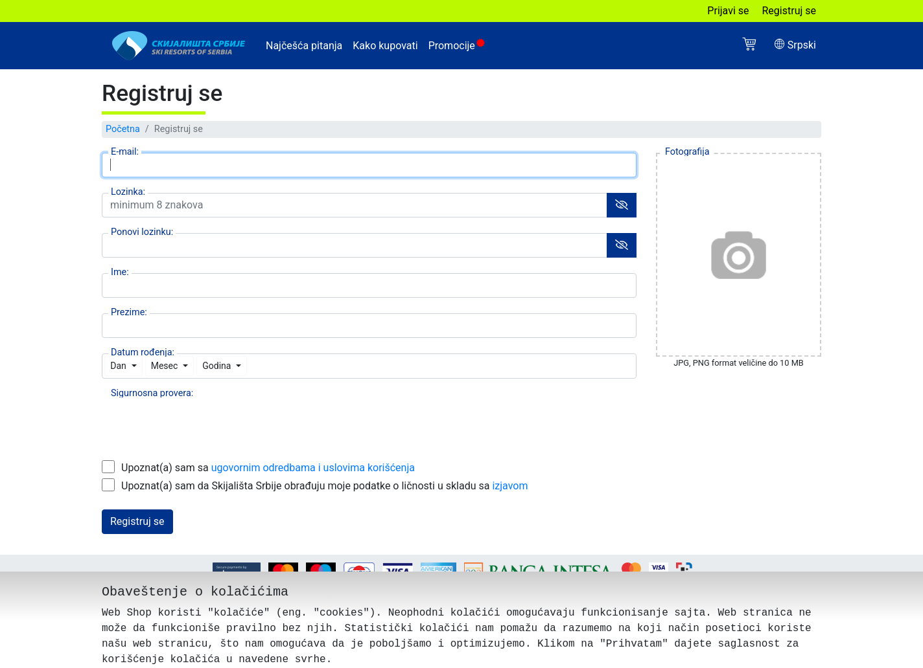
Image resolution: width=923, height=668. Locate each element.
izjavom (510, 486)
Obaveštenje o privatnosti (592, 596)
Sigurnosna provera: (152, 392)
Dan (118, 366)
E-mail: (125, 151)
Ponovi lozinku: (142, 231)
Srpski (795, 45)
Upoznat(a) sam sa (268, 468)
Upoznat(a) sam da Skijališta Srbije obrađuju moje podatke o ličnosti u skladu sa (324, 486)
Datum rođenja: (142, 352)
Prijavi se (728, 11)
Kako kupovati (385, 45)
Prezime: (129, 312)
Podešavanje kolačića (485, 596)
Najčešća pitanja (304, 45)
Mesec (164, 366)
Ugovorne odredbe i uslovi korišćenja (354, 596)
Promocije (456, 45)
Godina (216, 366)
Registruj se (789, 11)
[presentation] (200, 419)
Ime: (120, 271)
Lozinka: (128, 191)
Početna (123, 129)
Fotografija (687, 151)
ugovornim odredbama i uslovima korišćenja (313, 468)
